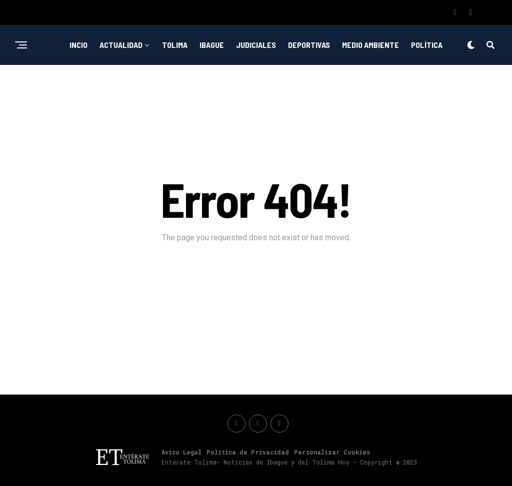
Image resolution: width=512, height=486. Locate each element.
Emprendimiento (228, 85)
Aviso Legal (182, 452)
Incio (79, 44)
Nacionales (292, 85)
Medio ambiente (370, 44)
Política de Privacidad (247, 452)
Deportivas (309, 44)
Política (426, 44)
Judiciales (256, 44)
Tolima (175, 44)
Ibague (212, 44)
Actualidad (121, 44)
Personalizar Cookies (332, 452)
